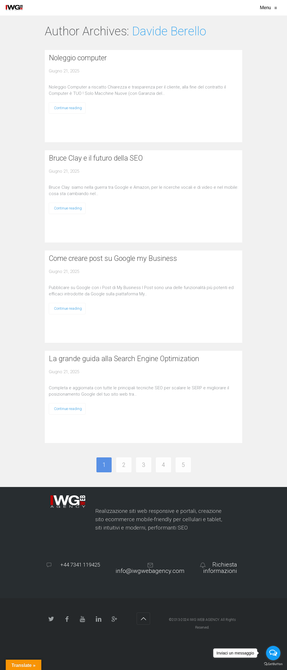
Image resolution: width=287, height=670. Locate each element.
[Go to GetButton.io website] (273, 664)
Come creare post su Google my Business (113, 258)
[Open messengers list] (273, 653)
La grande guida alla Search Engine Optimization (124, 359)
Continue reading (68, 108)
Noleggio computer (78, 58)
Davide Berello (169, 31)
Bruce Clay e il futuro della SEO (96, 158)
